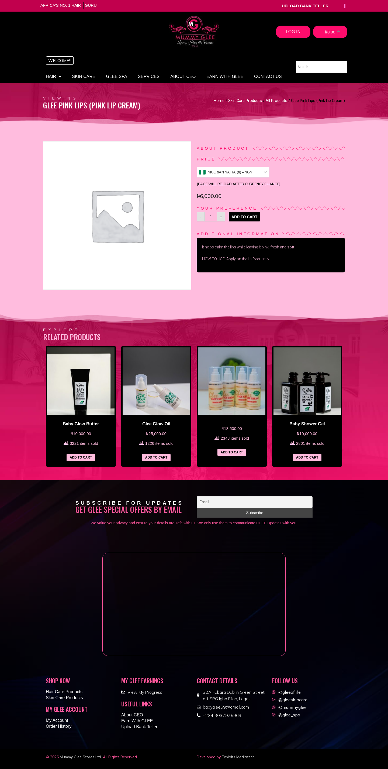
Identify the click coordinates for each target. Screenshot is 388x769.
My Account (57, 720)
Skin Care (83, 76)
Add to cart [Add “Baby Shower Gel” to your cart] (307, 457)
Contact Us (268, 76)
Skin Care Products (245, 100)
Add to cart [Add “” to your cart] (232, 452)
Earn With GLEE (224, 76)
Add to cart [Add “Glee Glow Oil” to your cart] (156, 457)
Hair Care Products (64, 691)
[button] (60, 60)
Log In (293, 31)
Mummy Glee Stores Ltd (80, 756)
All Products (276, 100)
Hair (53, 76)
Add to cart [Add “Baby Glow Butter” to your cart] (81, 457)
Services (149, 76)
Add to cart (244, 217)
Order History (58, 726)
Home (219, 100)
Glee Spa (116, 76)
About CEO (183, 76)
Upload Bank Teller (139, 726)
